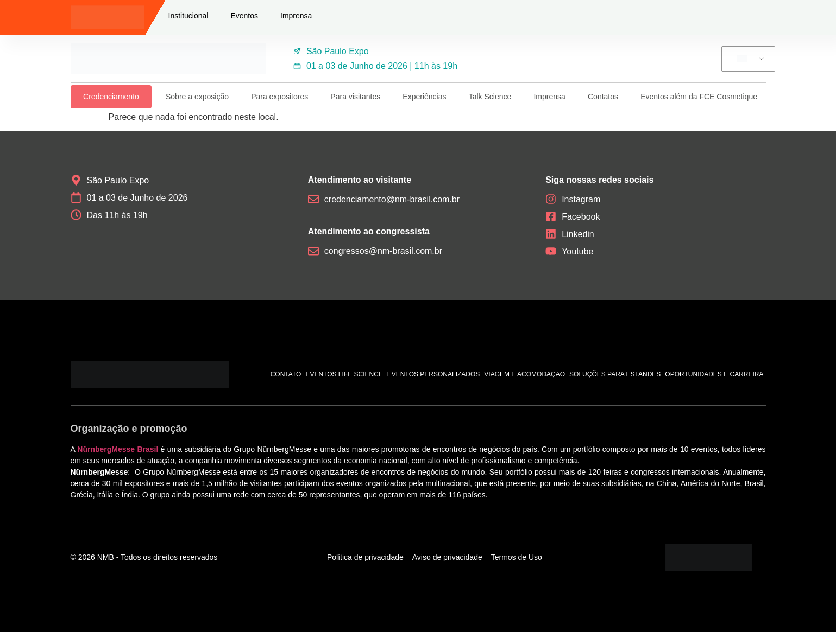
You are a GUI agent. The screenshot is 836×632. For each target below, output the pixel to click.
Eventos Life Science (343, 374)
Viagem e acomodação (524, 374)
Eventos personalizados (433, 374)
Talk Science (490, 96)
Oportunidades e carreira (714, 374)
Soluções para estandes (615, 374)
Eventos (244, 15)
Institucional (188, 15)
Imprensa (296, 15)
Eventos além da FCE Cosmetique (698, 96)
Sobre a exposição (197, 96)
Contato (286, 374)
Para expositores (279, 96)
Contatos (603, 96)
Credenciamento (111, 96)
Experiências (424, 96)
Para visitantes (355, 96)
